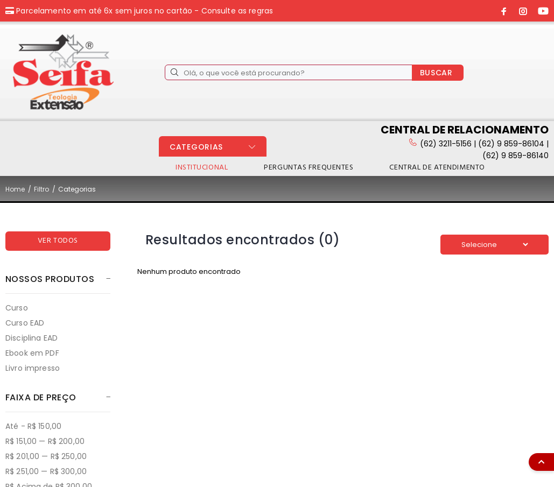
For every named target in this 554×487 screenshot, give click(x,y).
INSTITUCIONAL (202, 167)
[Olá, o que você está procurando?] (288, 72)
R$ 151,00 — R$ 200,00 (45, 441)
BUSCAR (436, 72)
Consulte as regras (237, 10)
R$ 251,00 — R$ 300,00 (46, 471)
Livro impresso (32, 368)
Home (15, 189)
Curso (16, 307)
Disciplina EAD (31, 338)
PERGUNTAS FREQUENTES (308, 167)
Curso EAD (24, 322)
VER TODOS (58, 241)
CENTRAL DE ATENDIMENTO (437, 167)
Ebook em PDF (32, 353)
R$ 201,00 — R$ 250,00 (46, 456)
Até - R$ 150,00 (33, 426)
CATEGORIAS (196, 147)
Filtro (41, 189)
